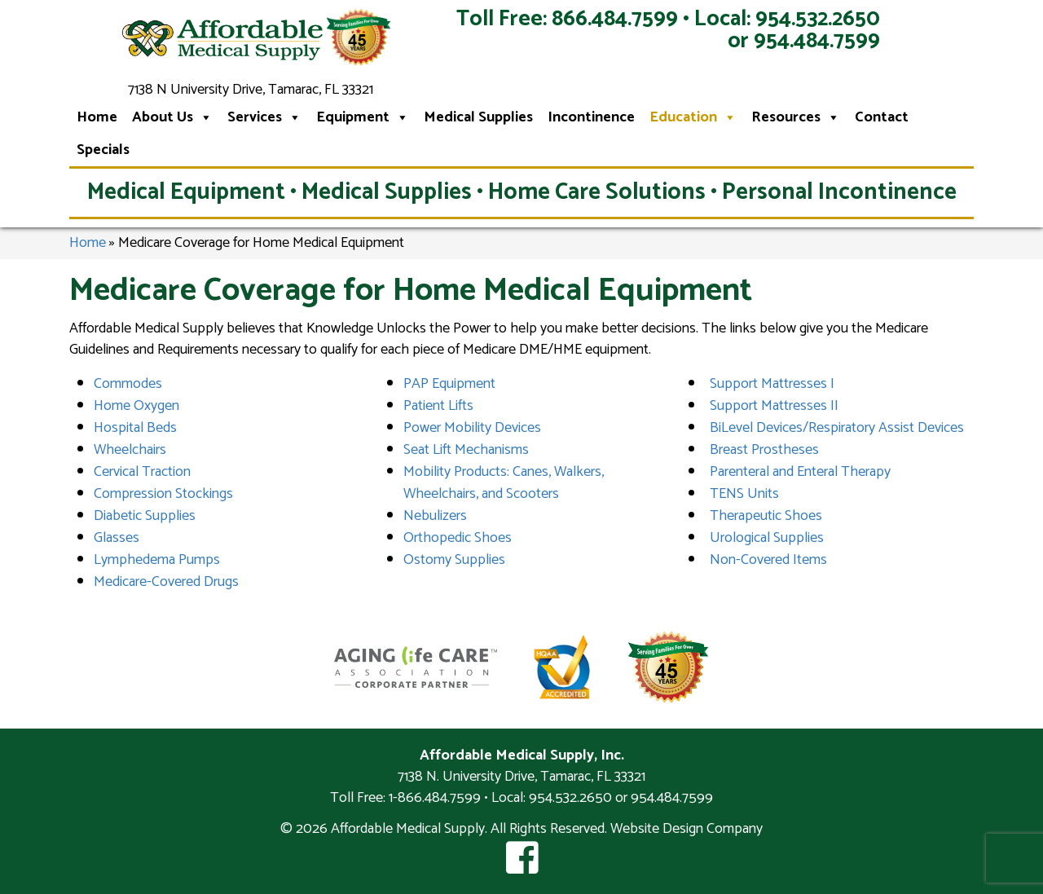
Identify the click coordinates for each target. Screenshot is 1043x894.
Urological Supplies (767, 538)
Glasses (116, 538)
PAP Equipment (449, 384)
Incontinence (591, 117)
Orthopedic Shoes (457, 538)
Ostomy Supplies (454, 560)
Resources (795, 117)
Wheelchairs (130, 450)
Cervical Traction (142, 472)
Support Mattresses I (772, 384)
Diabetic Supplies (145, 516)
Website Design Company (686, 829)
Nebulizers (435, 516)
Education (693, 117)
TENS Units (744, 494)
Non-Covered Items (768, 560)
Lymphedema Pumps (157, 560)
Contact (882, 117)
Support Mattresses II (774, 406)
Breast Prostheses (764, 450)
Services (264, 117)
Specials (103, 150)
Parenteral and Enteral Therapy (800, 472)
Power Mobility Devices (472, 428)
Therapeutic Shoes (766, 516)
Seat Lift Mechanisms (466, 450)
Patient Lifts (438, 406)
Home (97, 117)
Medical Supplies (478, 117)
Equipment (362, 117)
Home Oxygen (136, 406)
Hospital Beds (135, 428)
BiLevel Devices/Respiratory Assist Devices (837, 428)
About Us (172, 117)
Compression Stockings (163, 494)
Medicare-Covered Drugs (166, 582)
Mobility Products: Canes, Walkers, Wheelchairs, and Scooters (503, 483)
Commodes (128, 384)
